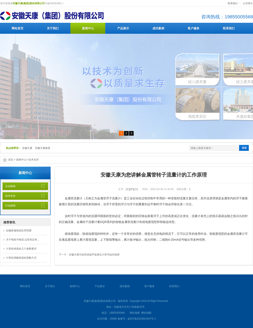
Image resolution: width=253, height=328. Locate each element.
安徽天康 (27, 148)
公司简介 (248, 3)
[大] (128, 189)
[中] (132, 189)
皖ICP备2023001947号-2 (142, 318)
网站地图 (135, 312)
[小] (136, 189)
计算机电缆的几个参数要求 (21, 248)
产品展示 (123, 28)
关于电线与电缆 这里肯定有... (22, 239)
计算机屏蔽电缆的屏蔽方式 (21, 257)
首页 (10, 159)
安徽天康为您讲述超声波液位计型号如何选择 (94, 254)
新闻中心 (88, 28)
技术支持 (33, 159)
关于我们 (53, 28)
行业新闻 (9, 205)
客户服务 (193, 28)
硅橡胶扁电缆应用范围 (18, 230)
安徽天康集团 (42, 148)
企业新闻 (9, 186)
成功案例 (158, 28)
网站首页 (17, 28)
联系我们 (233, 3)
